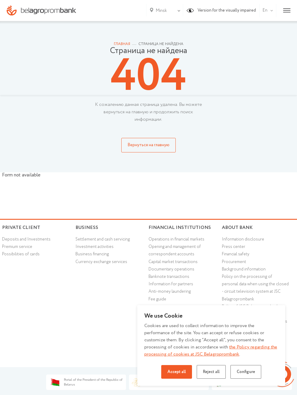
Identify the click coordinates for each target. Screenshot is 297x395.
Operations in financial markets (176, 239)
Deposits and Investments (26, 239)
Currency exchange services (101, 262)
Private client (21, 227)
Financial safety (235, 254)
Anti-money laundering (169, 291)
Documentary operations (171, 269)
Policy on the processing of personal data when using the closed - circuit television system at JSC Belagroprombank (255, 288)
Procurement (234, 262)
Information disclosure (243, 239)
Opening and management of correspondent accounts (174, 250)
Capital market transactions (173, 262)
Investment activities (94, 247)
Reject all (211, 372)
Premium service (17, 247)
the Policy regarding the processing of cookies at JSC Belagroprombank (210, 351)
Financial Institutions (179, 227)
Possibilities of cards (21, 254)
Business (86, 227)
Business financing (92, 254)
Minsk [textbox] (161, 11)
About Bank (237, 227)
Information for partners (170, 284)
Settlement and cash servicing (102, 239)
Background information (244, 269)
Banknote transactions (168, 277)
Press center (233, 247)
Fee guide (157, 299)
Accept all (176, 372)
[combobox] (160, 11)
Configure (246, 372)
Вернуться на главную (148, 145)
